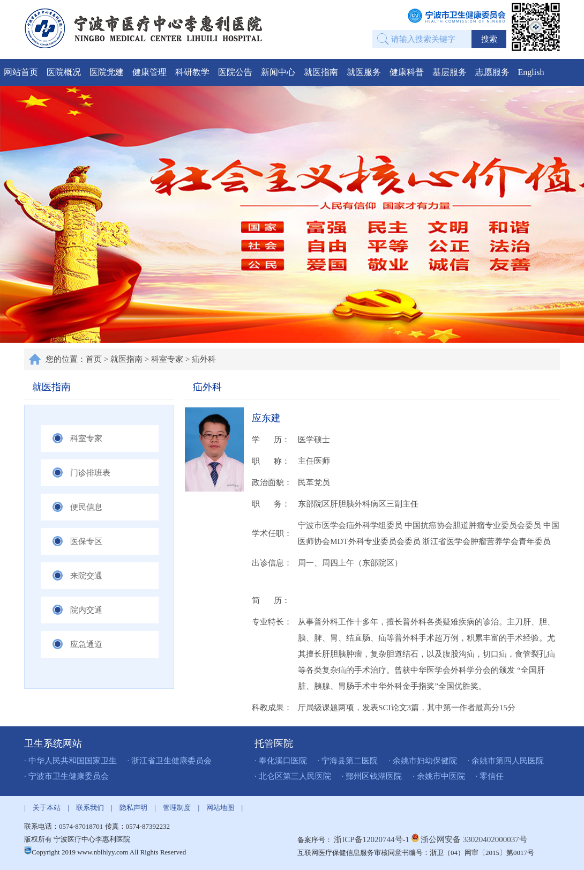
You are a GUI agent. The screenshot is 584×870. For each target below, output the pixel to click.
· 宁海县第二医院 (348, 760)
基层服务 (449, 72)
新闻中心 (278, 72)
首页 (94, 359)
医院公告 (235, 72)
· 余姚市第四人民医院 (506, 760)
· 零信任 (490, 776)
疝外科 (204, 359)
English (531, 72)
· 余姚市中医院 (439, 776)
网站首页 (21, 72)
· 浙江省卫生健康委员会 (170, 760)
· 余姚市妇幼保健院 (422, 760)
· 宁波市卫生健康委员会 (66, 776)
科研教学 (192, 72)
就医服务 (364, 72)
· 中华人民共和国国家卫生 (70, 760)
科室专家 (167, 359)
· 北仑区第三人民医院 (292, 776)
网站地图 (220, 808)
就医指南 (321, 72)
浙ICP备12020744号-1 (372, 839)
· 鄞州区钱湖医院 (372, 776)
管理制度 (177, 808)
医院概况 (64, 72)
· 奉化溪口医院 (280, 760)
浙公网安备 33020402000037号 (474, 839)
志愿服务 (492, 72)
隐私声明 (133, 808)
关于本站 (47, 808)
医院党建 (106, 72)
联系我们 (90, 808)
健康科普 (407, 72)
